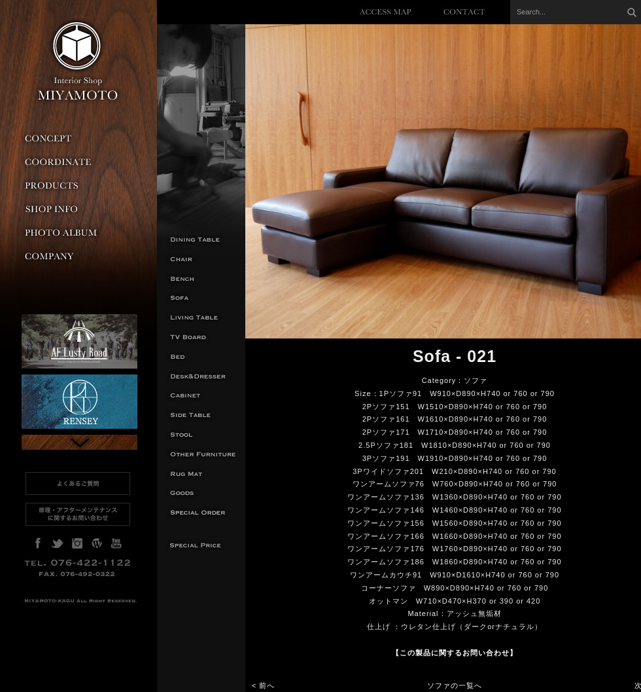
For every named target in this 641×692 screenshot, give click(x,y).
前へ (267, 685)
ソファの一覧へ (454, 685)
